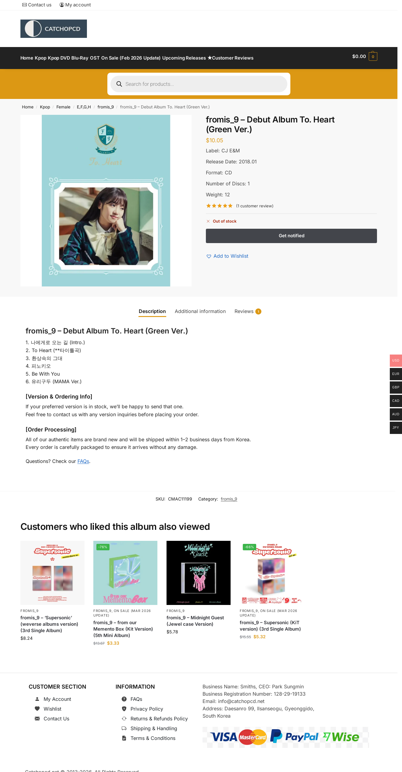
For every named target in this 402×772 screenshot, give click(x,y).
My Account (57, 696)
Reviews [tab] (248, 307)
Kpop (45, 103)
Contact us (37, 5)
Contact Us (56, 715)
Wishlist (52, 705)
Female (63, 103)
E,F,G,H (84, 103)
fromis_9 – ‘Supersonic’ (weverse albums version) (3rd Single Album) (49, 620)
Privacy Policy (147, 705)
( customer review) (255, 203)
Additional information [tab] (200, 307)
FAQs (83, 457)
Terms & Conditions (153, 735)
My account (75, 5)
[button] (364, 56)
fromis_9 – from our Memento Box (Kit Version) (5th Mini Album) (123, 625)
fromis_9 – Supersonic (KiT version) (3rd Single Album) (270, 622)
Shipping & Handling (154, 725)
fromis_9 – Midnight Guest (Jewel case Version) (195, 617)
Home (28, 103)
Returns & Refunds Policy (159, 715)
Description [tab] (152, 307)
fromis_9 (106, 103)
